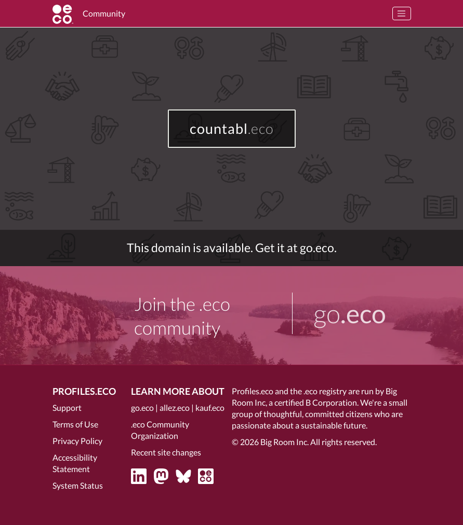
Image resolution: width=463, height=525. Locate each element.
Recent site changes (166, 452)
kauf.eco (209, 407)
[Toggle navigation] (401, 13)
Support (67, 407)
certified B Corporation (315, 402)
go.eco (142, 407)
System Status (77, 485)
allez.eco (175, 407)
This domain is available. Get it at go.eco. (232, 248)
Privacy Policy (77, 441)
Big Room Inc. (284, 442)
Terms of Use (75, 424)
